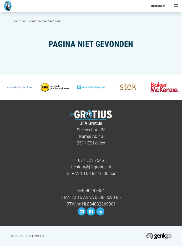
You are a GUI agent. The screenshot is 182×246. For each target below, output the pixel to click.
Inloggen (158, 6)
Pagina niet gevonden (46, 21)
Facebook (91, 211)
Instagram (82, 211)
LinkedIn (100, 211)
